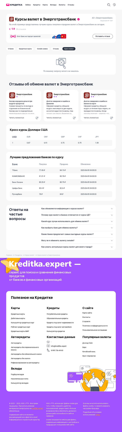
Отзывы (71, 5)
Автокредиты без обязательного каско (26, 354)
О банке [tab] (11, 49)
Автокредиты (16, 343)
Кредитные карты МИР (20, 331)
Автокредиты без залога (20, 358)
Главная (9, 255)
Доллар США (87, 343)
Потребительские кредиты (57, 314)
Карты (45, 5)
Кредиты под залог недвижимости (60, 323)
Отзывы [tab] (56, 49)
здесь (98, 415)
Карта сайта (87, 313)
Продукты (18, 255)
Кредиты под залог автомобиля (59, 327)
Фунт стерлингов (89, 356)
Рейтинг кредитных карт (20, 327)
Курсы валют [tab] (69, 49)
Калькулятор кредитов (56, 331)
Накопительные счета (19, 379)
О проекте (86, 321)
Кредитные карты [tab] (25, 49)
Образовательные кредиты (57, 318)
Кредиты (36, 5)
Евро (84, 347)
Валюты (62, 5)
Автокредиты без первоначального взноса (25, 348)
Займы (28, 5)
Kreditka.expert (37, 408)
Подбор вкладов (17, 374)
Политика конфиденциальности (95, 326)
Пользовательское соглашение (94, 330)
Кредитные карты (18, 314)
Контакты (86, 317)
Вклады (53, 5)
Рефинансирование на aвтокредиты (25, 363)
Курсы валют (29, 255)
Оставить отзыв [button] (102, 36)
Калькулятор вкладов (19, 383)
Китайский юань (88, 352)
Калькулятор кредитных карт (22, 323)
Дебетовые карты (18, 318)
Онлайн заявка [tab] (42, 49)
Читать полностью (16, 118)
